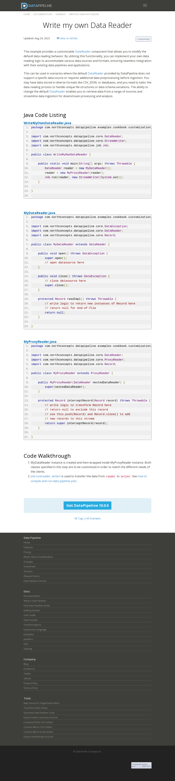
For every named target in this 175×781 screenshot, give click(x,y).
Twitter (27, 673)
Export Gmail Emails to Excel (38, 736)
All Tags (79, 518)
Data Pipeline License (35, 580)
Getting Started (32, 610)
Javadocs (28, 639)
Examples (61, 14)
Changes (28, 561)
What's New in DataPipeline (38, 556)
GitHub (27, 678)
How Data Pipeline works (37, 605)
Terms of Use (31, 688)
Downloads (30, 566)
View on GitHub (67, 38)
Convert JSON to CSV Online (38, 722)
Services (28, 571)
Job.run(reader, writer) (46, 476)
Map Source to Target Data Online (41, 703)
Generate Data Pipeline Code (39, 712)
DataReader (83, 51)
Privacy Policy (30, 683)
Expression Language (35, 629)
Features (28, 547)
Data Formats (30, 619)
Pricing (27, 552)
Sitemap (28, 648)
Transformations (32, 624)
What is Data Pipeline (35, 600)
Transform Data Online (36, 707)
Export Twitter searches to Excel (41, 717)
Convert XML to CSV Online (38, 727)
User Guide (30, 615)
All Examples (93, 518)
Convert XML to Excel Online (38, 731)
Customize (143, 39)
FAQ (26, 643)
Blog (26, 664)
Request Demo (32, 576)
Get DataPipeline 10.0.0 (87, 505)
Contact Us (29, 668)
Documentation (42, 14)
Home (27, 14)
